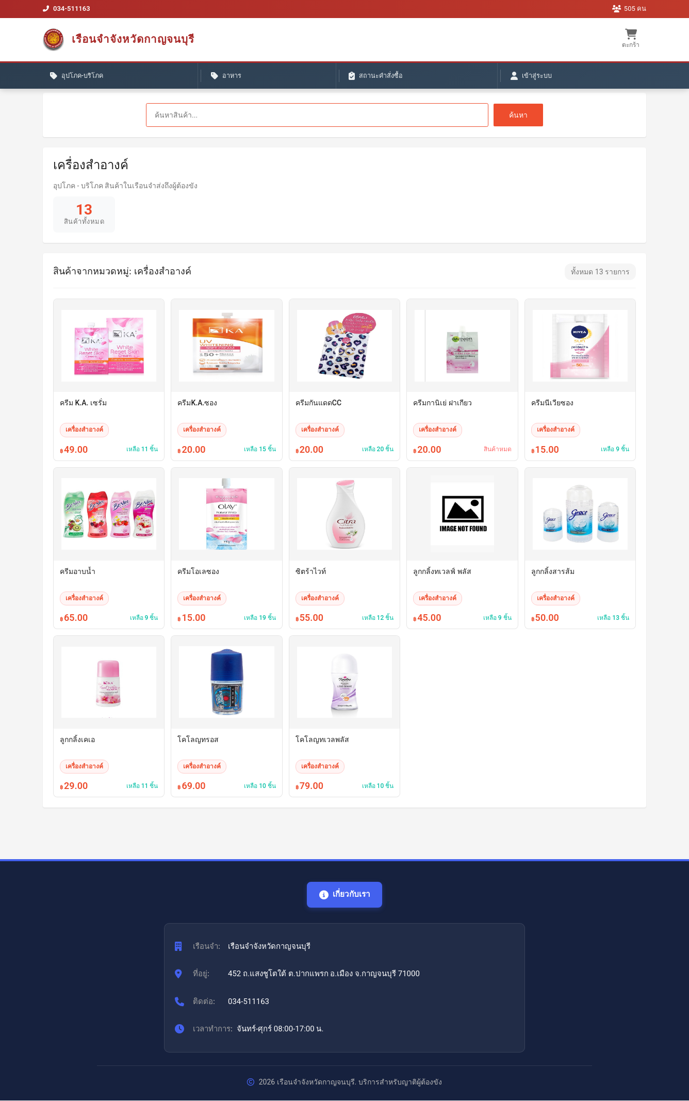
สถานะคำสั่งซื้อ (227, 78)
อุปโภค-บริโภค (82, 78)
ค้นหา (518, 115)
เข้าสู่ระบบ (306, 78)
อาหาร (154, 78)
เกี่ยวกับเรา (344, 894)
